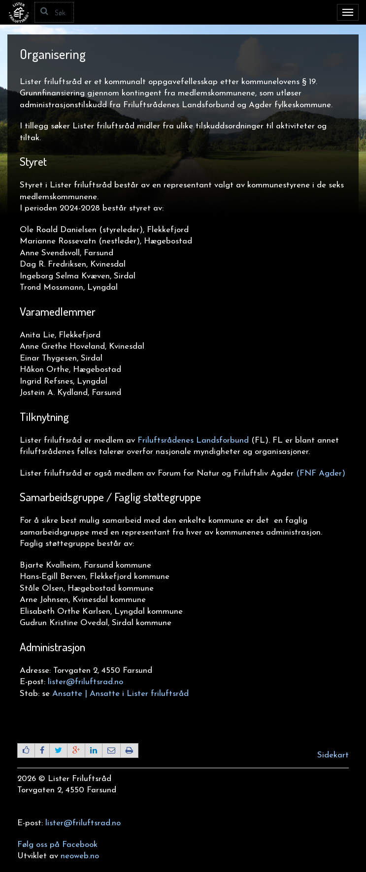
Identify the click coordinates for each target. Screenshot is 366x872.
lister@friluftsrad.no (85, 682)
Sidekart (333, 755)
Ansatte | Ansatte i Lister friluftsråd (120, 694)
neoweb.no (80, 856)
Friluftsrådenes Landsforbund (193, 440)
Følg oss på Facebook (57, 845)
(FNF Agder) (320, 473)
